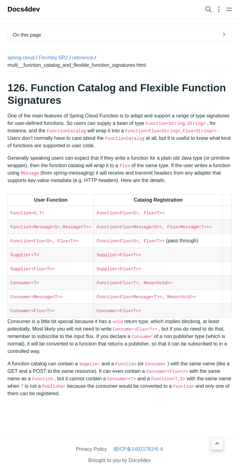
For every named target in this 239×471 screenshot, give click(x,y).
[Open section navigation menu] (219, 9)
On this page (27, 35)
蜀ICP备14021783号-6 (138, 449)
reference (82, 57)
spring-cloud (21, 57)
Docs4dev (23, 9)
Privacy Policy (91, 449)
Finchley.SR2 (53, 57)
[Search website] (208, 9)
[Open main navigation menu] (229, 9)
